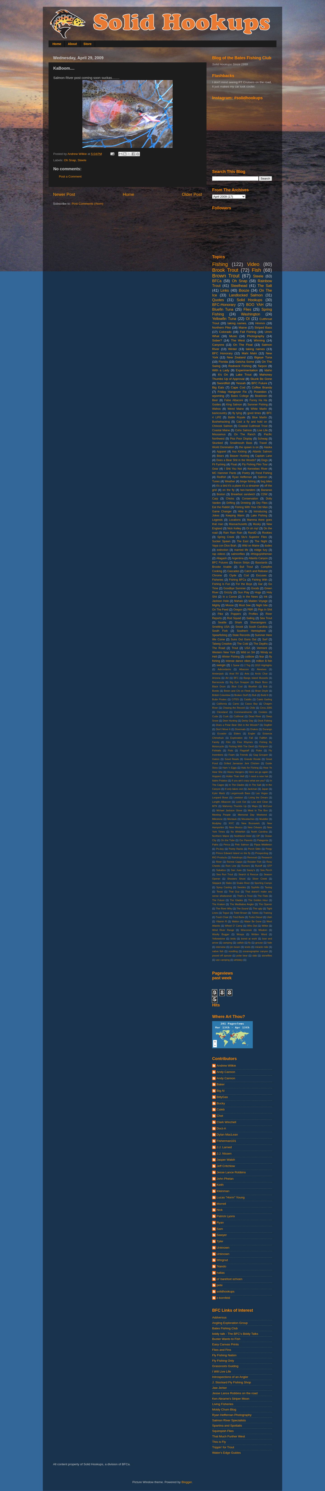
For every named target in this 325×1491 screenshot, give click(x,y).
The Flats (263, 896)
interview (221, 947)
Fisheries (217, 579)
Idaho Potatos (219, 780)
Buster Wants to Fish (226, 1339)
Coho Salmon (243, 430)
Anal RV (234, 673)
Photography (256, 336)
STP (269, 865)
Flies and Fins (221, 1349)
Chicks (230, 498)
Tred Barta (238, 917)
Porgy (269, 848)
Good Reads (232, 759)
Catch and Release (256, 571)
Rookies (267, 532)
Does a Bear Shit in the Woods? (236, 460)
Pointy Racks (236, 848)
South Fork (220, 630)
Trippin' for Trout (223, 1447)
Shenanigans (258, 622)
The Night (261, 541)
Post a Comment (70, 176)
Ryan (220, 1222)
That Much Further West (228, 1436)
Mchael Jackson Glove (229, 810)
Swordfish (223, 383)
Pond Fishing (263, 473)
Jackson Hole (220, 601)
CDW (264, 494)
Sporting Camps (263, 883)
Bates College (240, 396)
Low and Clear (259, 801)
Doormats (240, 729)
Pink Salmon (242, 844)
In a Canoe (230, 596)
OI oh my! (252, 528)
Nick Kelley (234, 528)
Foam (231, 754)
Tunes (216, 481)
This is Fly (219, 1442)
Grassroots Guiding (225, 1366)
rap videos (218, 554)
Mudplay (216, 823)
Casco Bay (251, 703)
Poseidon (260, 391)
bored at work (249, 938)
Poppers (236, 613)
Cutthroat (239, 716)
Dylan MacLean (227, 1134)
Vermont (262, 648)
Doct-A (221, 1128)
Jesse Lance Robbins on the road (235, 1393)
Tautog (268, 887)
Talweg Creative (222, 643)
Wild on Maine (251, 545)
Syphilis (255, 887)
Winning (259, 340)
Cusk (226, 716)
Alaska (268, 447)
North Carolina (259, 831)
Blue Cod (237, 686)
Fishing (220, 264)
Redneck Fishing (239, 366)
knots (248, 947)
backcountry (219, 413)
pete (220, 1285)
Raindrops (237, 857)
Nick (220, 1210)
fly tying (237, 413)
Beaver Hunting (239, 455)
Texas (219, 891)
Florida (223, 361)
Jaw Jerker (219, 1387)
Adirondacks (224, 669)
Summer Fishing (257, 404)
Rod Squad (234, 618)
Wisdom (262, 930)
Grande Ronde (252, 759)
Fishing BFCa (237, 579)
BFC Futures (220, 562)
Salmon (262, 477)
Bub (254, 695)
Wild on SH (248, 652)
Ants (246, 673)
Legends (217, 519)
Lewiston (238, 797)
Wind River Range (223, 930)
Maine (243, 327)
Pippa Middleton (263, 844)
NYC (231, 823)
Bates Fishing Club (225, 1328)
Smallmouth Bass (241, 443)
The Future (218, 900)
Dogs (264, 460)
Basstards (261, 562)
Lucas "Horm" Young (231, 1197)
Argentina (238, 558)
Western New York (223, 652)
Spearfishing (220, 635)
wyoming (218, 396)
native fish (217, 951)
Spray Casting (224, 887)
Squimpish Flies (223, 1431)
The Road (218, 648)
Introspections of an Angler (230, 1377)
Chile (252, 707)
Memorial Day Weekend (252, 814)
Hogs (258, 592)
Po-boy (220, 848)
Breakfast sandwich (243, 494)
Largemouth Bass (240, 793)
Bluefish (252, 686)
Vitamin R (221, 921)
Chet (220, 1115)
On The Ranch (244, 434)
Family (215, 742)
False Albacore (233, 400)
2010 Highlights (263, 665)
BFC (236, 678)
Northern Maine (220, 836)
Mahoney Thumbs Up (235, 806)
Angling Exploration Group (230, 1323)
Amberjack (218, 673)
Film (228, 742)
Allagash (221, 558)
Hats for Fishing (250, 767)
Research (267, 857)
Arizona (216, 678)
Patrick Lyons (226, 1216)
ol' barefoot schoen (229, 1279)
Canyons (218, 344)
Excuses (261, 575)
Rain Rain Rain (232, 532)
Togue (226, 912)
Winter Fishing (231, 656)
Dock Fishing (265, 720)
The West (238, 340)
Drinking (246, 502)
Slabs (229, 883)
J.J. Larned (224, 1147)
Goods (255, 588)
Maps (255, 806)
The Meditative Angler (242, 904)
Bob (265, 686)
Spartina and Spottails (227, 1425)
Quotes (218, 300)
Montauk (232, 819)
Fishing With (259, 579)
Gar (260, 584)
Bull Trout (246, 566)
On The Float (243, 344)
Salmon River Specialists (229, 1420)
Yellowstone (218, 938)
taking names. (237, 323)
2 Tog (247, 665)
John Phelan (225, 1178)
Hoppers (216, 776)
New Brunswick (250, 823)
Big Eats (218, 387)
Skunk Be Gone (261, 379)
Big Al (221, 1090)
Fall (251, 737)
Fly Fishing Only (223, 1360)
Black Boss (261, 682)
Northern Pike (221, 327)
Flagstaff (244, 750)
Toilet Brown (240, 912)
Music (233, 336)
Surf (264, 639)
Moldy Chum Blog (224, 1409)
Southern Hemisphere (251, 630)
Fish (256, 270)
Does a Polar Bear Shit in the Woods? (237, 725)
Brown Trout (225, 276)
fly (249, 942)
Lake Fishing (259, 515)
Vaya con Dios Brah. (224, 545)
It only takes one (234, 789)
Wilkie (265, 925)
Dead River (255, 716)
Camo (236, 703)
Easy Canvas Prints (225, 1344)
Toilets (255, 912)
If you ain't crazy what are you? (249, 780)
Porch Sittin (254, 848)
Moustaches (248, 819)
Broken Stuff (241, 695)
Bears (220, 455)
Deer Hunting (230, 720)
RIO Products (219, 857)
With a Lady (220, 370)
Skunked (217, 443)
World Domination (223, 447)
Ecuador (221, 733)
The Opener (265, 904)
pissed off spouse (222, 955)
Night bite (262, 605)
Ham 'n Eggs (230, 767)
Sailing (250, 618)
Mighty (216, 605)
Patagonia (262, 840)
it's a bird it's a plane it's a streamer (237, 485)
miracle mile (261, 947)
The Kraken (218, 904)
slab (254, 955)
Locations (235, 519)
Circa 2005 (266, 707)
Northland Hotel (242, 836)
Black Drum (219, 686)
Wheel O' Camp (233, 925)
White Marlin (259, 408)
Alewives (262, 669)
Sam (220, 1229)
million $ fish (264, 661)
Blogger (186, 1482)
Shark (238, 622)
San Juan (236, 870)
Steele (82, 160)
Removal (252, 857)
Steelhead (239, 286)
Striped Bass (263, 327)
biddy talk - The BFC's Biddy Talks (235, 1333)
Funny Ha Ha (258, 400)
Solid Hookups (249, 300)
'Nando (221, 1266)
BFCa (216, 281)
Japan (265, 789)
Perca (226, 844)
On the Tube (228, 840)
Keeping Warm (235, 515)
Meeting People (221, 814)
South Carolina (258, 626)
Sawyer (222, 1235)
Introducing (260, 511)
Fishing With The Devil (241, 746)
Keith (220, 1184)
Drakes (254, 729)
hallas (221, 1272)
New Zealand (236, 357)
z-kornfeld (223, 1297)
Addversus (219, 1317)
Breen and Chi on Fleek (237, 690)
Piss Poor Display (241, 438)
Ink (265, 596)
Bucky (221, 1103)
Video (253, 264)
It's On (223, 374)
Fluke (259, 750)
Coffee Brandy (262, 387)
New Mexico (236, 827)
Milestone (217, 819)
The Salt (265, 286)
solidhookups (225, 1291)
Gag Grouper (260, 754)
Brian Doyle (261, 690)
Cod (246, 575)
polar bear (242, 955)
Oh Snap (70, 160)
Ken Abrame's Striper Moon (230, 1398)
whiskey (238, 959)
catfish (240, 942)
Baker (221, 1084)
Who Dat (252, 925)
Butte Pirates (219, 699)
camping (227, 942)
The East (242, 541)
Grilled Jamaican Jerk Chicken (241, 763)
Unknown (223, 1247)
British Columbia (221, 695)
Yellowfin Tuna (224, 319)
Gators (215, 759)
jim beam (235, 947)
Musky (257, 524)
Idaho (268, 370)
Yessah (241, 383)
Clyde (232, 575)
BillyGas (222, 1097)
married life (241, 549)
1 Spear (235, 665)
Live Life (262, 430)
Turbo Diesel (255, 917)
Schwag (262, 438)
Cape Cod (238, 387)
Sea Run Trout (224, 874)
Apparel (221, 451)
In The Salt (255, 784)
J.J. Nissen (224, 1153)
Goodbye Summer (234, 588)
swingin (221, 665)
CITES (235, 699)
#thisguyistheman (261, 554)
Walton (235, 921)
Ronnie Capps (235, 861)
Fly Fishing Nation (224, 1355)
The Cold (242, 643)
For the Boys (244, 584)
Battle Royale (236, 417)
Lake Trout (243, 374)
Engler (251, 733)
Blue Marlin (259, 417)
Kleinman (223, 1191)
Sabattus (221, 870)
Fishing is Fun (221, 584)
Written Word (259, 934)
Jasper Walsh (226, 1159)
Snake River (243, 883)
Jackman (252, 789)
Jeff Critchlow (226, 1166)
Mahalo (238, 601)
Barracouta (218, 682)
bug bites (266, 481)
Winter (232, 349)
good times (254, 413)
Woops (240, 934)
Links (224, 290)
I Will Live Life (221, 1371)
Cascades (233, 571)
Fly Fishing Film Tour (255, 464)
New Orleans (255, 827)
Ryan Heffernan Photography (232, 1415)
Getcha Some (244, 361)
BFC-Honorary (224, 305)
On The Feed (220, 609)
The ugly (257, 908)
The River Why (224, 908)
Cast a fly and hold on (251, 421)
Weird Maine (236, 408)
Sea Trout (266, 618)
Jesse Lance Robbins (231, 1172)
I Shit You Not (233, 468)
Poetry (246, 473)
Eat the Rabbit (221, 507)
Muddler (263, 819)
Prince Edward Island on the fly (233, 853)
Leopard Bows (220, 797)
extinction (222, 549)
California (222, 703)
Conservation (250, 498)
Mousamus (218, 434)
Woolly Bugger (220, 934)
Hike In (242, 511)
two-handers (247, 490)
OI (248, 319)
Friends (244, 754)
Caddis (248, 699)
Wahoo (216, 408)
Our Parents (246, 840)
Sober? (217, 340)
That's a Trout (245, 896)
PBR (250, 609)
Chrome (217, 575)
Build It (264, 695)
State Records (241, 635)
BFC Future (259, 383)
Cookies (262, 712)
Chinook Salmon (222, 426)
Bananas (266, 490)
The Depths (260, 643)
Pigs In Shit (265, 609)
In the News (250, 596)
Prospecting (261, 853)
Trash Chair (222, 917)
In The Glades (236, 784)
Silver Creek (259, 878)
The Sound (242, 908)
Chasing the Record (234, 707)
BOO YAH (255, 305)
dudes (268, 545)
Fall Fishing (248, 332)
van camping (223, 959)
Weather (230, 481)
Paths (215, 844)
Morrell (221, 1203)
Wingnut (222, 1260)
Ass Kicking (239, 451)
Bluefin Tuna (222, 309)
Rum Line (230, 865)
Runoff (258, 865)
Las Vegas (262, 793)
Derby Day (247, 720)
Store (88, 44)
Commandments (243, 712)
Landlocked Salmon (246, 295)
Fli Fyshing (218, 464)
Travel (263, 443)
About (72, 44)
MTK (214, 806)
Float (234, 464)
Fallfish (263, 737)
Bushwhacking (221, 421)
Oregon (238, 609)
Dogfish (268, 725)
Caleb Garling (264, 699)
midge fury (260, 549)
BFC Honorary (222, 353)
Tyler (220, 1241)
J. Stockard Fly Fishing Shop (231, 1382)
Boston (221, 494)
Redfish (221, 477)
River (219, 861)
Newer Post (64, 194)
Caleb (221, 1109)
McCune (267, 806)
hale (269, 942)
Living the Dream (258, 797)
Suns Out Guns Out (243, 639)
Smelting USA (221, 626)
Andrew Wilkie (226, 1065)
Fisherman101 (226, 1141)
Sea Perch (266, 870)
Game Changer (222, 511)
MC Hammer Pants (224, 473)
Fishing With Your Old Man (251, 507)
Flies (247, 309)
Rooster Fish (254, 861)
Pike (220, 613)
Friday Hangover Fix (232, 391)
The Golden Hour (258, 900)
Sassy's (251, 870)
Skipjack (216, 883)
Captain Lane (263, 455)
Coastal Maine (221, 430)
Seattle (222, 622)
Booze (244, 290)
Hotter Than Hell (235, 776)
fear (261, 656)
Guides (216, 404)
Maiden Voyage (258, 601)
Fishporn (263, 746)
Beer (215, 400)
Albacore (244, 669)
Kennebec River (257, 468)
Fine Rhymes (245, 742)
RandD (252, 532)
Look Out (241, 801)
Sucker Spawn (221, 541)
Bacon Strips (242, 562)
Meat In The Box (258, 810)
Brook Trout (225, 270)
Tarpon (262, 366)
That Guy (234, 891)
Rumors (245, 865)
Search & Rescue (248, 874)
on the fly (228, 490)
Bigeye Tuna (263, 357)
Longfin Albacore (221, 801)
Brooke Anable (222, 566)
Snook (239, 626)
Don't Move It (223, 729)
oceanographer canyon (255, 951)
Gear (215, 468)
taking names (255, 349)
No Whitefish (238, 831)
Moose (229, 605)
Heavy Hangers (235, 772)
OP (258, 836)
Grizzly (228, 592)
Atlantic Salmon (262, 451)
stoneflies (267, 955)
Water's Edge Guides (226, 1452)
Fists (230, 750)
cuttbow (249, 656)
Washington (250, 314)
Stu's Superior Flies (254, 537)
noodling (233, 951)
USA (247, 648)
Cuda (215, 716)
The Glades (236, 900)
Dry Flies (262, 502)
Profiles (253, 613)
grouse (259, 942)
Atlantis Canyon (258, 558)
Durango (267, 729)
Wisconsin (246, 930)
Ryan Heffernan (242, 477)
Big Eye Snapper (239, 682)
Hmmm (260, 323)
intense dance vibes (238, 661)
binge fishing (248, 481)
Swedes (241, 887)
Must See (245, 605)
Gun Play (243, 592)
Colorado (225, 332)
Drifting (230, 502)
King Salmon (234, 404)
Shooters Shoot (236, 878)
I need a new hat (258, 776)
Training (267, 912)
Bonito (215, 690)
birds (233, 938)
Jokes (215, 515)
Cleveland (222, 712)
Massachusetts (238, 524)
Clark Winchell (226, 1122)
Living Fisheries (222, 1404)
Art (227, 678)
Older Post (192, 194)
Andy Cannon (226, 1072)
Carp (215, 498)
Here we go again (258, 772)
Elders (237, 733)
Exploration (236, 737)
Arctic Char (261, 673)
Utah (269, 917)
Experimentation (247, 370)
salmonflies (238, 554)
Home (57, 44)
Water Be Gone (253, 921)
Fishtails (216, 750)
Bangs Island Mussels (256, 678)
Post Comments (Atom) (87, 203)
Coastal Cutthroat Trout (252, 426)
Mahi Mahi (249, 353)
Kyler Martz (218, 793)
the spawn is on (249, 447)
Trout (235, 648)
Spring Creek (225, 537)
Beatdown (261, 396)
